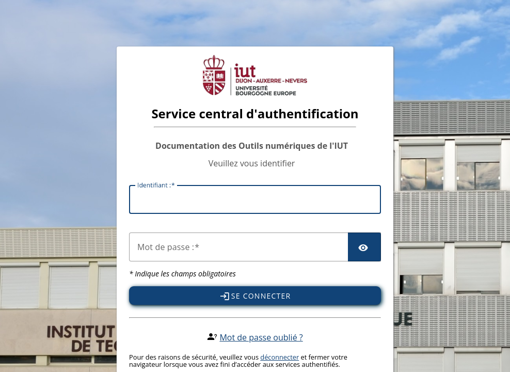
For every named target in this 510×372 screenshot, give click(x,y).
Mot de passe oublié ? (260, 337)
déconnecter (279, 357)
